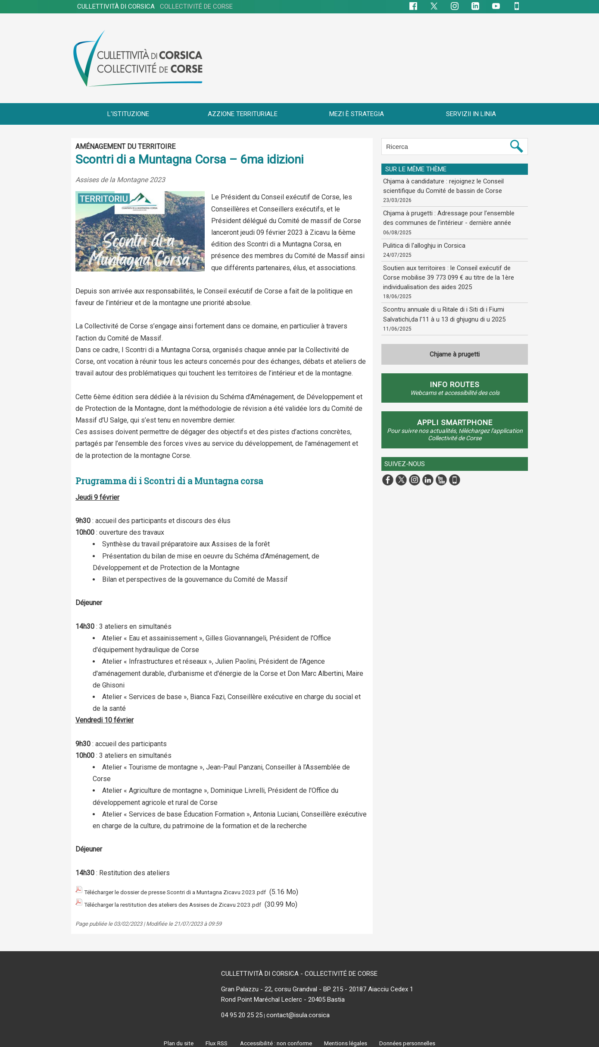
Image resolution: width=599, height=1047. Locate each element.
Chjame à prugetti (455, 349)
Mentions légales (347, 1038)
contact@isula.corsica (298, 1011)
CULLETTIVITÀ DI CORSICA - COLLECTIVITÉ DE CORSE (299, 969)
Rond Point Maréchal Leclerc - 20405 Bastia (283, 995)
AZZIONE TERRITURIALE (243, 114)
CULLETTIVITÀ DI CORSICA (155, 6)
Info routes (454, 379)
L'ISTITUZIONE (128, 114)
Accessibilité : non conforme (275, 1038)
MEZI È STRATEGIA (356, 114)
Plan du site (175, 1038)
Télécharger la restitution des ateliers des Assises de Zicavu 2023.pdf (190, 901)
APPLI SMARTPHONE (454, 417)
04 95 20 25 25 (241, 1011)
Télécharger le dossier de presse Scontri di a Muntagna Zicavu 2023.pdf (192, 891)
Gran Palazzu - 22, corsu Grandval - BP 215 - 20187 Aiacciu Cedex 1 (317, 985)
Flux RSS (213, 1038)
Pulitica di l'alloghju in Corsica (422, 243)
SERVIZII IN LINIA (471, 114)
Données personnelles (410, 1038)
